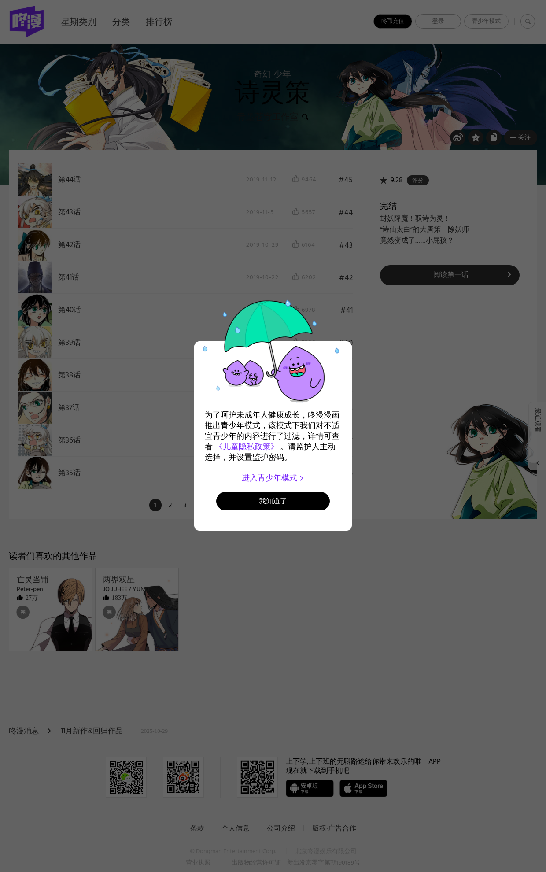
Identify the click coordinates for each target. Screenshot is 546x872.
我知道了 (273, 501)
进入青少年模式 (273, 477)
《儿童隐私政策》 (246, 446)
